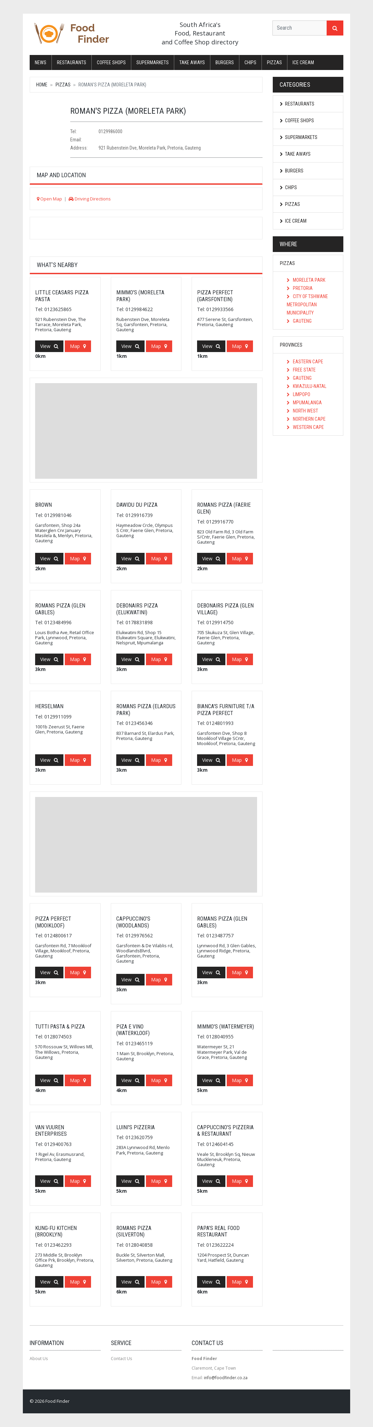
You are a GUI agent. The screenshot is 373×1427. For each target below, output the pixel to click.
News (40, 62)
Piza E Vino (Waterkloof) (133, 1029)
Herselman (49, 706)
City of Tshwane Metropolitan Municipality (307, 305)
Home (41, 84)
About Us (39, 1358)
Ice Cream (303, 62)
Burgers (224, 62)
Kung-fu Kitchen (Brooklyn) (56, 1231)
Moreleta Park (306, 280)
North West (302, 411)
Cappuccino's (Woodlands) (133, 921)
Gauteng (299, 321)
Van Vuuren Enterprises (51, 1130)
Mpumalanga (304, 402)
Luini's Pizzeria (135, 1127)
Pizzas (274, 62)
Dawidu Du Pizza (137, 505)
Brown (43, 505)
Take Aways (192, 62)
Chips (250, 62)
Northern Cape (306, 419)
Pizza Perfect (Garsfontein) (215, 295)
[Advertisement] (146, 431)
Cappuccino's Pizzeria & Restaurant (225, 1130)
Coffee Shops (111, 62)
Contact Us (121, 1358)
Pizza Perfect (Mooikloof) (53, 921)
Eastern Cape (305, 361)
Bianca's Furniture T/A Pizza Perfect (225, 709)
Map (78, 346)
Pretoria (300, 288)
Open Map (49, 199)
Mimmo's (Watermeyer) (225, 1026)
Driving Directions (90, 199)
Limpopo (298, 394)
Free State (301, 370)
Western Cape (305, 427)
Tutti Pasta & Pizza (60, 1026)
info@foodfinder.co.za (226, 1378)
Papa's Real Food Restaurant (218, 1231)
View (49, 346)
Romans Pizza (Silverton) (133, 1231)
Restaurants (71, 62)
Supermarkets (152, 62)
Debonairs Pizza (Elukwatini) (137, 608)
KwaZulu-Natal (306, 386)
